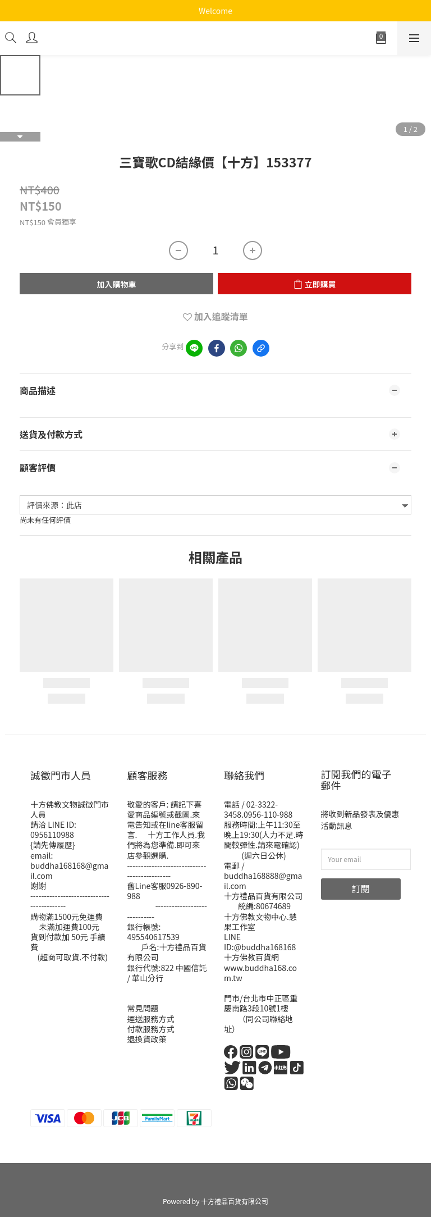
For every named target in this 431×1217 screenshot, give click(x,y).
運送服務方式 (151, 1018)
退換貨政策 (147, 1039)
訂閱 (361, 888)
